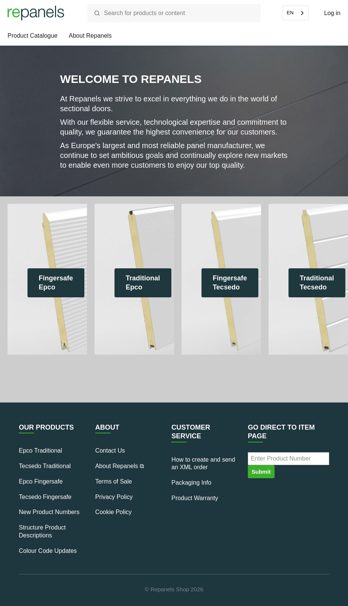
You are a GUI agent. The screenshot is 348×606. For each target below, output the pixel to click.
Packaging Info (191, 482)
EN (290, 12)
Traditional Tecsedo (317, 282)
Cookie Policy (113, 512)
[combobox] (295, 13)
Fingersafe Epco (56, 282)
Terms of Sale (113, 481)
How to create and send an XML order (203, 463)
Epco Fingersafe (41, 481)
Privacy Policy (114, 497)
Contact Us (110, 450)
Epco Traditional (40, 450)
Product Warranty (194, 498)
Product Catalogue (33, 35)
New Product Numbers (49, 512)
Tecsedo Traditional (45, 466)
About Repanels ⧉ (119, 466)
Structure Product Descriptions (42, 531)
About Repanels (90, 35)
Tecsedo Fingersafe (45, 497)
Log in (332, 13)
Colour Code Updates (48, 551)
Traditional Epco (143, 282)
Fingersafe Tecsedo (230, 282)
